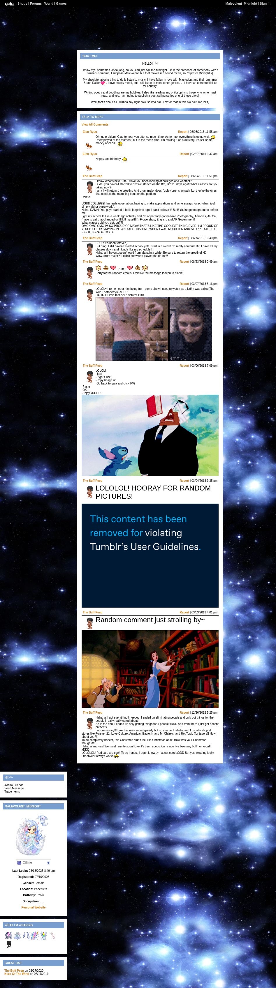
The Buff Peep (92, 176)
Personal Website (33, 907)
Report (182, 131)
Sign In (265, 3)
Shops (22, 3)
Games (61, 3)
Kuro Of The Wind (16, 973)
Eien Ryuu (90, 131)
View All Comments (95, 124)
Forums (36, 3)
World (48, 3)
